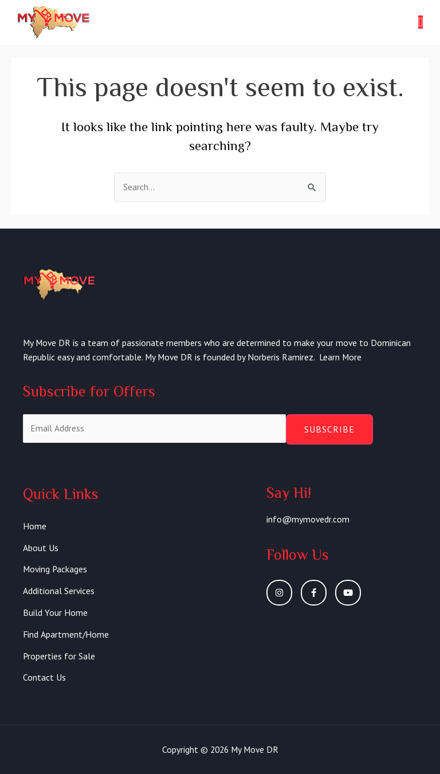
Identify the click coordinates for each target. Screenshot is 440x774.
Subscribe (329, 429)
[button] (420, 22)
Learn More (340, 357)
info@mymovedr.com (307, 519)
